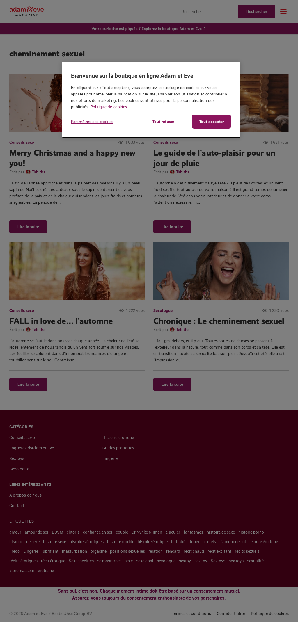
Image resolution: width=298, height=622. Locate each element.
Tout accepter (211, 121)
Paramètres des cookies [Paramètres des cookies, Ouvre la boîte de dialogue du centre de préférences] (92, 121)
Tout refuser (163, 121)
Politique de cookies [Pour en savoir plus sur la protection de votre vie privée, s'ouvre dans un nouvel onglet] (109, 106)
